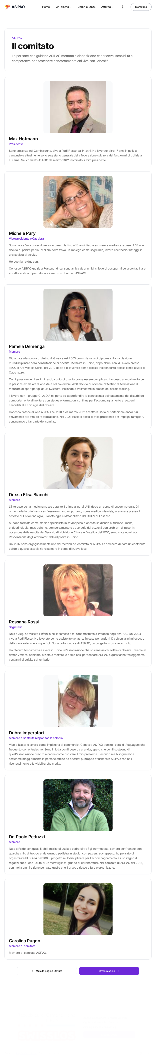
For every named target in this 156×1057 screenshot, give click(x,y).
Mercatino (141, 6)
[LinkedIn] (148, 1052)
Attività (107, 7)
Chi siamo (64, 7)
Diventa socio (109, 1033)
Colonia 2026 (86, 7)
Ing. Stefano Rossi (26, 1052)
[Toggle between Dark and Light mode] (122, 7)
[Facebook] (140, 1052)
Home (46, 7)
